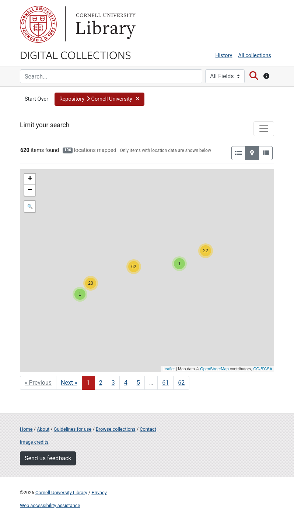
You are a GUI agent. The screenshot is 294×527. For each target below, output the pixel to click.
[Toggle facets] (263, 128)
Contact (148, 429)
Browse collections (116, 429)
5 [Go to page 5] (138, 382)
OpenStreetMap (214, 369)
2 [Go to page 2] (100, 382)
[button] (99, 99)
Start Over (36, 99)
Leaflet (168, 369)
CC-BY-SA (262, 369)
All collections (254, 55)
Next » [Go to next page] (69, 382)
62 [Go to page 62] (181, 382)
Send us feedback (48, 458)
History (224, 55)
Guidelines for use (72, 429)
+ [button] (30, 179)
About (43, 429)
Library (104, 24)
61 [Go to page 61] (165, 382)
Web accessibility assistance (50, 505)
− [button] (30, 190)
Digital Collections (75, 54)
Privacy (98, 492)
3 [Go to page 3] (113, 382)
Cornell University (38, 24)
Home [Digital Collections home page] (26, 429)
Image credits (34, 442)
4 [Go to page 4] (125, 382)
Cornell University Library (61, 492)
